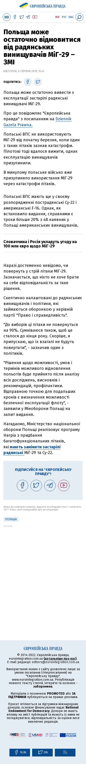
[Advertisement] (43, 570)
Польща (11, 519)
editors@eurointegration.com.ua (55, 662)
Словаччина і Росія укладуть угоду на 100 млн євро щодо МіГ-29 (40, 244)
